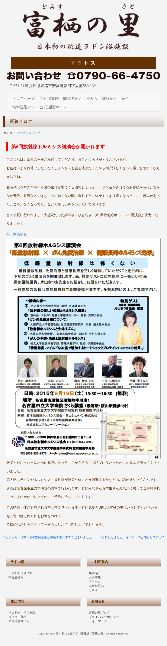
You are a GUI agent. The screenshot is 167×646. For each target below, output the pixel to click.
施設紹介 (109, 98)
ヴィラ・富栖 (17, 616)
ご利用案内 (49, 98)
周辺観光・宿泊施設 (22, 612)
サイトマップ (98, 621)
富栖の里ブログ (30, 133)
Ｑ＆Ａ (92, 98)
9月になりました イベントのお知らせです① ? (132, 537)
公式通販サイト (53, 107)
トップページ (23, 98)
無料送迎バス (23, 107)
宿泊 (125, 98)
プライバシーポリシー (104, 616)
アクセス (83, 63)
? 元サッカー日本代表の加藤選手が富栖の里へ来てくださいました (47, 537)
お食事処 (95, 577)
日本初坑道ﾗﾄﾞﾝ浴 (20, 573)
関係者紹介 (72, 98)
